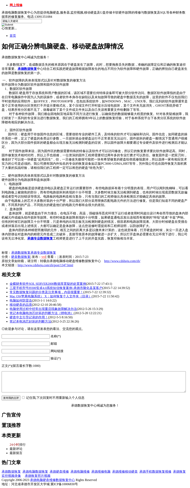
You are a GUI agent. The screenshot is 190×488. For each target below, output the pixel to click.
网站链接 (57, 351)
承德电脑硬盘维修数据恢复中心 (52, 480)
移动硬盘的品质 (21, 304)
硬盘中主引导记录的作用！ (29, 317)
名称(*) (56, 336)
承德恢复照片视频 (37, 475)
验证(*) (56, 358)
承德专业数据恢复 (43, 252)
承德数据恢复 (20, 252)
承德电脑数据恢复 (35, 471)
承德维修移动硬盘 (125, 471)
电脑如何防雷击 (21, 300)
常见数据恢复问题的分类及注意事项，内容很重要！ (46, 292)
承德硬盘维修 (59, 471)
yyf (43, 256)
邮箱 (54, 343)
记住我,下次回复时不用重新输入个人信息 (55, 397)
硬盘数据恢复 (20, 256)
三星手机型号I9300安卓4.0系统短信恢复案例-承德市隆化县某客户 (56, 288)
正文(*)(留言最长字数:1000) (21, 365)
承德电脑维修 (80, 471)
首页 (13, 35)
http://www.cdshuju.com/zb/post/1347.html (45, 265)
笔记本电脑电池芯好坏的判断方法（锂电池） (42, 313)
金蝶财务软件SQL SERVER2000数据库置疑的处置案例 (48, 283)
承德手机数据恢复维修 (155, 471)
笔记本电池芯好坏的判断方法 (30, 321)
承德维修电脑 (101, 471)
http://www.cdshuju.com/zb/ (122, 261)
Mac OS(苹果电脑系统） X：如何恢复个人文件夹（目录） (51, 296)
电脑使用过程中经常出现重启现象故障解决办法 (43, 309)
